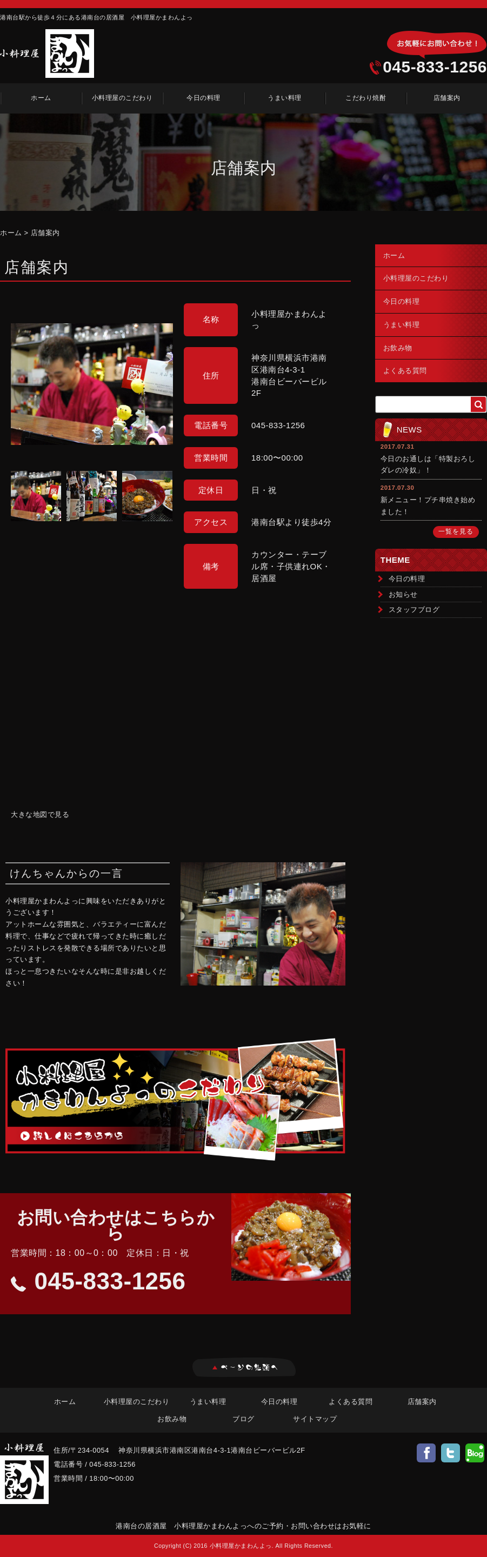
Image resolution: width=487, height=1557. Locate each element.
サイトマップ (315, 1419)
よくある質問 (405, 371)
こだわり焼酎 (365, 98)
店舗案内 (447, 98)
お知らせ (403, 594)
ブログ (243, 1419)
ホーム (41, 98)
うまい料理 (285, 98)
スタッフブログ (414, 610)
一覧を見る (455, 531)
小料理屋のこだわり (122, 98)
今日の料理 (203, 98)
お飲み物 (397, 348)
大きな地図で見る (40, 814)
